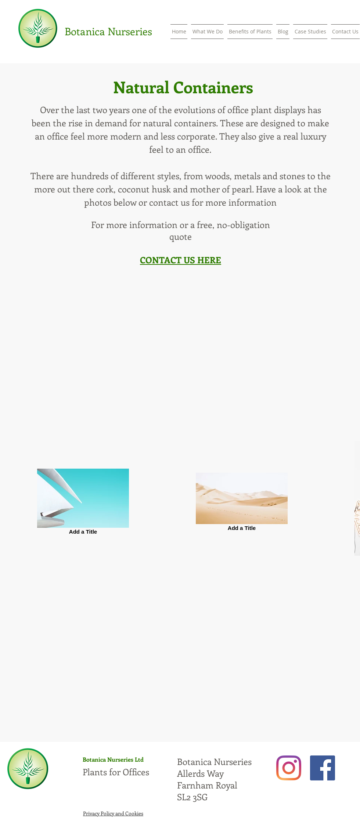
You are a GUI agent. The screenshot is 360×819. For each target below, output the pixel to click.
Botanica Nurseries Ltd (113, 759)
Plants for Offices (116, 771)
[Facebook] (322, 767)
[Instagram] (288, 767)
